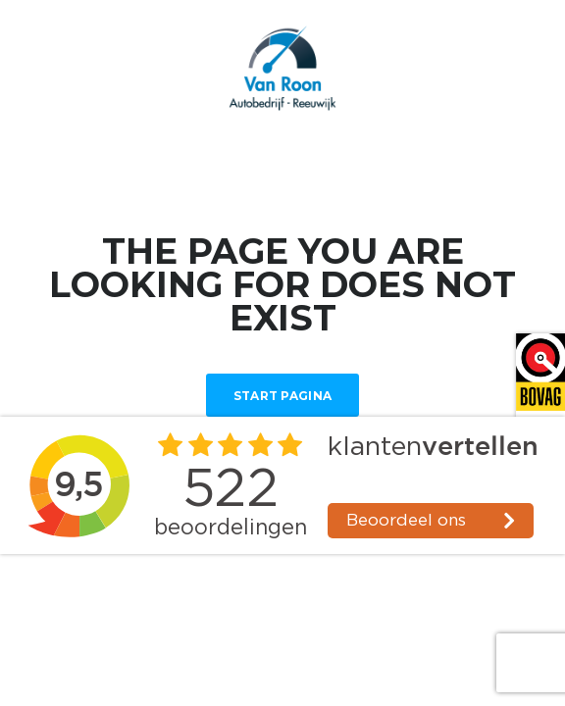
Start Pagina (283, 395)
